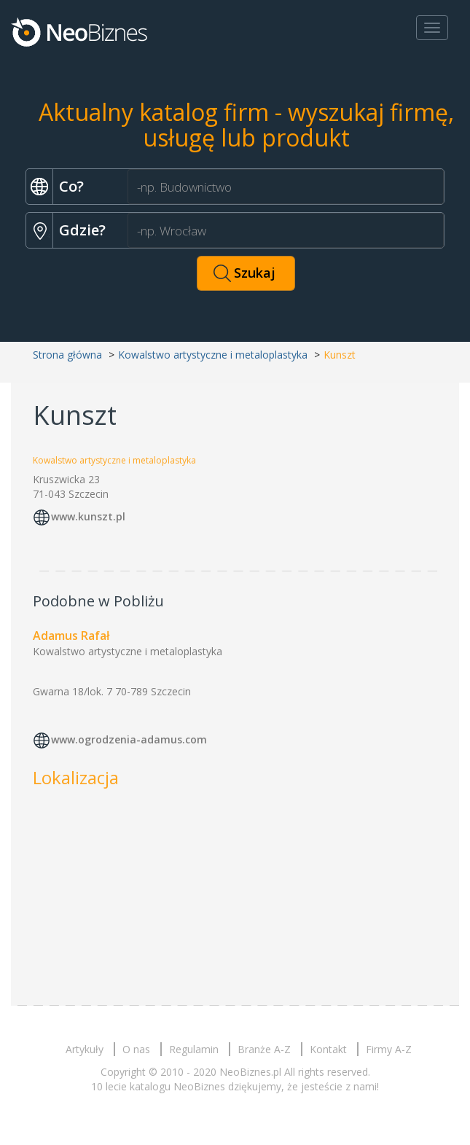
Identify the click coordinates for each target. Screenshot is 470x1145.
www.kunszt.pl (88, 516)
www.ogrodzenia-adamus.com (129, 739)
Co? (71, 186)
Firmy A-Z (389, 1049)
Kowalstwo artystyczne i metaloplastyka (213, 355)
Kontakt (328, 1049)
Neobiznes (80, 31)
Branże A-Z (264, 1049)
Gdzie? (82, 230)
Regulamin (194, 1049)
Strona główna (67, 355)
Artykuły (84, 1049)
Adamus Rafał (71, 636)
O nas (136, 1049)
